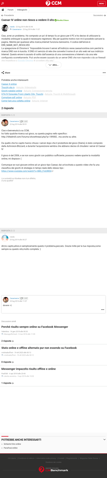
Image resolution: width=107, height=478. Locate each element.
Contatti (61, 458)
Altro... (55, 65)
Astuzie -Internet (40, 101)
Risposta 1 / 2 (8, 115)
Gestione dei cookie (53, 462)
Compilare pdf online (11, 97)
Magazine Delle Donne (89, 458)
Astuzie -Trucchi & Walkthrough (60, 94)
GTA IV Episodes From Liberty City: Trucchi (22, 94)
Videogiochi (22, 10)
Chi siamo (12, 458)
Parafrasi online (10, 448)
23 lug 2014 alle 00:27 (18, 240)
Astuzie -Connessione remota (38, 90)
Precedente (9, 15)
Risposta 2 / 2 (8, 231)
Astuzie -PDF (30, 97)
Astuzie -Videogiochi (26, 87)
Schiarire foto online (12, 444)
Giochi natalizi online (11, 90)
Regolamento (71, 458)
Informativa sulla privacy (46, 458)
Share (7, 73)
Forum (10, 10)
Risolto (59, 20)
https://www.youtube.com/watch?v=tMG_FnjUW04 (26, 171)
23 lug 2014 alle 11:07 (31, 29)
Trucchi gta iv (8, 87)
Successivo (98, 15)
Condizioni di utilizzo (26, 458)
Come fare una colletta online (15, 101)
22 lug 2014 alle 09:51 (18, 124)
